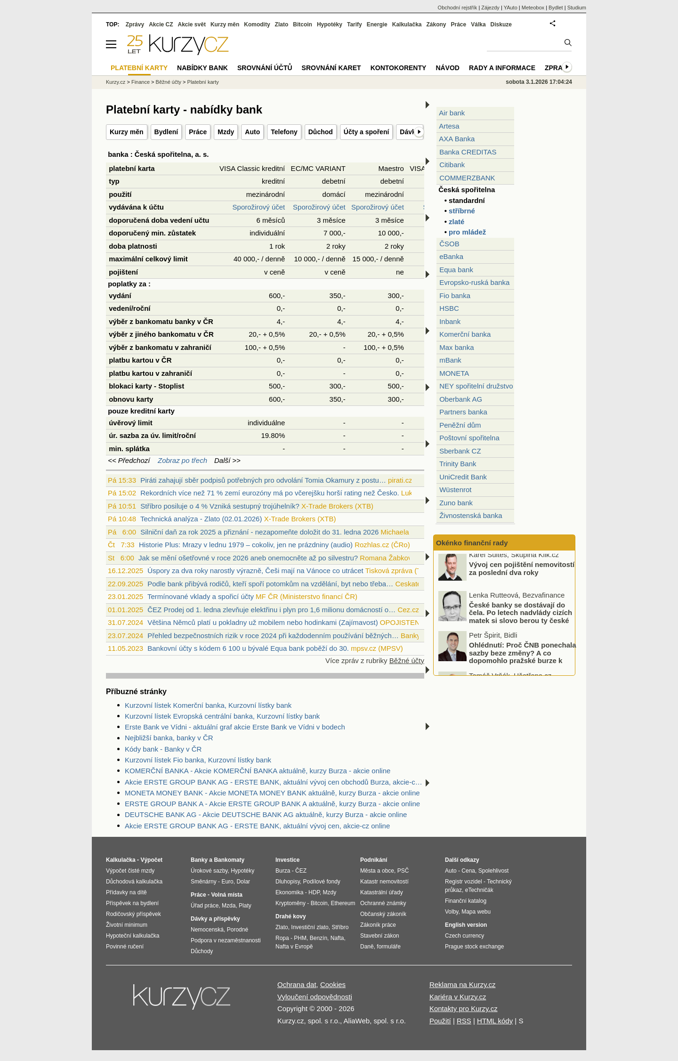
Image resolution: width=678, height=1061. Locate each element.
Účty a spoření (366, 132)
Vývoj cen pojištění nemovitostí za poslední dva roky (521, 573)
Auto (252, 132)
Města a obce (377, 870)
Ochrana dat (296, 984)
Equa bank (456, 270)
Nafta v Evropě (294, 946)
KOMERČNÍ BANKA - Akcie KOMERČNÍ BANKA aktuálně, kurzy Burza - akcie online (257, 771)
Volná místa (226, 894)
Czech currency (464, 935)
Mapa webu (476, 911)
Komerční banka (465, 334)
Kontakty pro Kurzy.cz (463, 1008)
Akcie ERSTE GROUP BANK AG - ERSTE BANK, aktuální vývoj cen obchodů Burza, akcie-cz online (274, 782)
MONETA (454, 373)
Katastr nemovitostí (384, 881)
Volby (451, 911)
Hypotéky (329, 24)
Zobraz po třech (182, 460)
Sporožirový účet (259, 207)
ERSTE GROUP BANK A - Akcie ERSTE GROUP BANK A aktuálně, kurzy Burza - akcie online (272, 804)
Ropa (282, 938)
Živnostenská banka (470, 515)
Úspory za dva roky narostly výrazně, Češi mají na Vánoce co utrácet (255, 571)
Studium (576, 7)
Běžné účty (406, 660)
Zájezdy (490, 7)
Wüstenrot (455, 490)
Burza (282, 870)
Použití (440, 1021)
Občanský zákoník (383, 914)
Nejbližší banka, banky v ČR (169, 738)
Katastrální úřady (381, 892)
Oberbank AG (460, 399)
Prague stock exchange (474, 946)
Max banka (456, 347)
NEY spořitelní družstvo (476, 386)
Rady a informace (502, 68)
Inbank (449, 321)
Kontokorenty (399, 68)
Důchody (202, 951)
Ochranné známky (383, 903)
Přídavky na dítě (126, 892)
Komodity (257, 24)
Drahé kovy (290, 916)
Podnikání (373, 860)
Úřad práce (204, 905)
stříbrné (462, 211)
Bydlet (556, 7)
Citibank (452, 165)
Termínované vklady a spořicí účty (200, 596)
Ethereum (343, 903)
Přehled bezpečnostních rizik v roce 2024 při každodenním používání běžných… (273, 636)
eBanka (451, 256)
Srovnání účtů (264, 68)
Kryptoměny (290, 903)
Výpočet (151, 860)
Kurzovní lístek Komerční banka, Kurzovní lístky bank (208, 705)
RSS (464, 1021)
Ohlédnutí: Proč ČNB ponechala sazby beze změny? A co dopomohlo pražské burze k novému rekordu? (522, 661)
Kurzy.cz (115, 82)
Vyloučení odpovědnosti (314, 997)
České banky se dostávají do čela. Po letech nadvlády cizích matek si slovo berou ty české (520, 616)
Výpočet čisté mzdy (130, 870)
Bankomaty (229, 860)
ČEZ (301, 870)
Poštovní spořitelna (469, 438)
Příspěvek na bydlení (132, 903)
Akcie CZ (161, 24)
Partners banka (463, 412)
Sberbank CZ (460, 451)
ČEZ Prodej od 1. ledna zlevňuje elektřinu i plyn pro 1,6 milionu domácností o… (271, 610)
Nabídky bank (202, 68)
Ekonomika (289, 892)
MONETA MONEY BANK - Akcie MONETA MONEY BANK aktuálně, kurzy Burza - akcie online (272, 793)
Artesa (449, 126)
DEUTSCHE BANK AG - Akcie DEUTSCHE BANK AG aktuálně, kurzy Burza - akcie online (266, 814)
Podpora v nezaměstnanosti (226, 940)
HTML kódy (495, 1021)
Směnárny (204, 881)
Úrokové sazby (209, 870)
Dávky (409, 132)
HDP (314, 892)
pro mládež (467, 232)
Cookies (333, 984)
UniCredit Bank (463, 477)
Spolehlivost (493, 870)
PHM (300, 938)
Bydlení (166, 132)
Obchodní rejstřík (457, 7)
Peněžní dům (460, 425)
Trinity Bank (457, 464)
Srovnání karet (331, 68)
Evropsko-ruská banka (474, 282)
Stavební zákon (379, 935)
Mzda (228, 905)
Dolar (243, 881)
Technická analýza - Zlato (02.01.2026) (201, 519)
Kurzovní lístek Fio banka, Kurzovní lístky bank (198, 760)
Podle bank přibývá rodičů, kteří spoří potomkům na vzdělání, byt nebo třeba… (270, 584)
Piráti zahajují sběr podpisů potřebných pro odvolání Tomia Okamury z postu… (263, 480)
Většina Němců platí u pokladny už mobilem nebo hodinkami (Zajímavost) (262, 622)
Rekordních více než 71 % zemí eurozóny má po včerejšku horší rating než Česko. (269, 493)
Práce (198, 132)
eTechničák (479, 890)
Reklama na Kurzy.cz (462, 984)
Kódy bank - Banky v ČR (163, 749)
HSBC (449, 308)
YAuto (510, 7)
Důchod (320, 132)
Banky (199, 860)
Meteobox (533, 7)
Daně (367, 946)
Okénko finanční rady (472, 543)
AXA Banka (457, 139)
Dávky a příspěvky (215, 918)
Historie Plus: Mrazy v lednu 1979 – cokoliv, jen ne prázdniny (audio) (246, 545)
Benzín (318, 938)
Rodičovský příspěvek (133, 914)
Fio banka (454, 296)
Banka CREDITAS (467, 152)
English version (466, 925)
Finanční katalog (465, 901)
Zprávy (135, 24)
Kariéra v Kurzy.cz (457, 997)
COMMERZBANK (467, 178)
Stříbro (339, 927)
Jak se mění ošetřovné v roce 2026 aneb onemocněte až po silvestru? (248, 558)
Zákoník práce (378, 925)
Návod (448, 68)
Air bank (452, 113)
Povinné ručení (125, 946)
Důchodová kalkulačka (134, 881)
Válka (478, 24)
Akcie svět (192, 24)
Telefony (284, 132)
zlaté (456, 222)
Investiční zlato (309, 927)
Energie (377, 24)
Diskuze (501, 24)
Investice (287, 860)
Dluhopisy (287, 881)
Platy (245, 905)
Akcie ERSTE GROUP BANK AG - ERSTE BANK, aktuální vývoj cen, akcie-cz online (257, 826)
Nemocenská (207, 929)
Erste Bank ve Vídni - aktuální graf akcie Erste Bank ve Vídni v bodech (235, 727)
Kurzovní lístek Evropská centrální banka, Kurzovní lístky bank (222, 716)
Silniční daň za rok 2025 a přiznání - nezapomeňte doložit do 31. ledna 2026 (259, 532)
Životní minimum (126, 925)
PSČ (403, 870)
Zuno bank (456, 503)
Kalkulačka (407, 24)
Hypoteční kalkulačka (132, 935)
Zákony (436, 24)
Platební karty (203, 82)
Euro (227, 881)
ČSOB (449, 244)
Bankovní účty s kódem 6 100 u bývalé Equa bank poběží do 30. (248, 648)
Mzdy (226, 132)
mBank (450, 360)
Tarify (354, 24)
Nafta (337, 938)
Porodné (237, 929)
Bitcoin (302, 24)
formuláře (389, 946)
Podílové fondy (321, 881)
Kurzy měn (127, 132)
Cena (468, 870)
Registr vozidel (463, 881)
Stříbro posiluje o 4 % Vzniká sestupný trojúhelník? (219, 506)
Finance (140, 82)
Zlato (282, 24)
